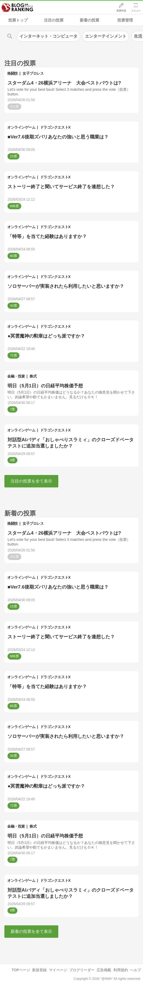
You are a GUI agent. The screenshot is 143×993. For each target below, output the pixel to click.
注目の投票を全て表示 (31, 481)
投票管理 (125, 20)
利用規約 (120, 970)
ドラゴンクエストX (55, 127)
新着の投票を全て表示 (31, 931)
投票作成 (121, 10)
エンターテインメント (105, 36)
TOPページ (21, 970)
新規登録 (39, 970)
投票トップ (18, 20)
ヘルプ (135, 970)
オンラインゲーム (21, 127)
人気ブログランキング (17, 7)
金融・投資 (16, 376)
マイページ (58, 970)
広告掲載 (104, 970)
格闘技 (12, 73)
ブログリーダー (82, 970)
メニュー (136, 10)
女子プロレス (33, 73)
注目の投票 (53, 20)
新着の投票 (89, 20)
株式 (33, 376)
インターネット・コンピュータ (48, 36)
